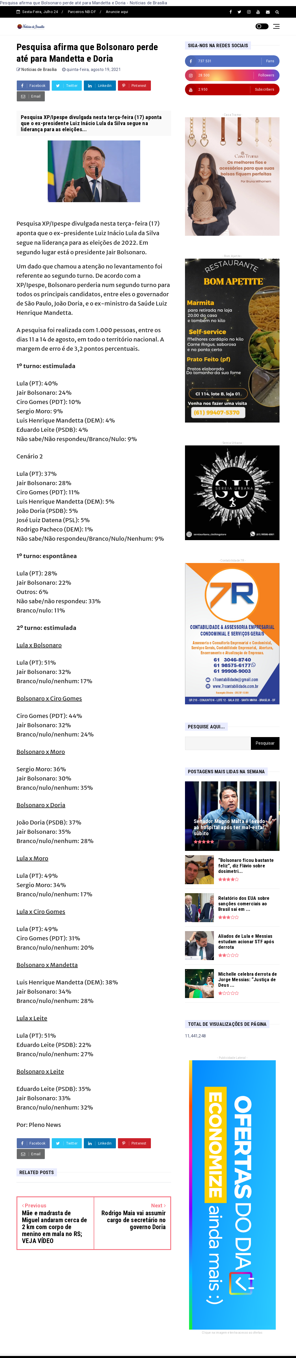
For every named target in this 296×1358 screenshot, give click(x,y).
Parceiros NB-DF (82, 12)
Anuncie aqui (117, 12)
